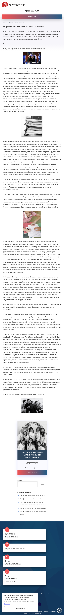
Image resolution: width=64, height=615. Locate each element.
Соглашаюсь (20, 608)
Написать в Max (41, 567)
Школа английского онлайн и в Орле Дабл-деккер (14, 5)
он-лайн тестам (24, 363)
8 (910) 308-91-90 (11, 545)
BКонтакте (24, 590)
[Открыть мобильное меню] (60, 4)
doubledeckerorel (42, 564)
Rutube (40, 590)
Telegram (34, 590)
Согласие (7, 604)
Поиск (19, 480)
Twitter (29, 590)
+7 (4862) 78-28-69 (12, 548)
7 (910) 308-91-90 (32, 11)
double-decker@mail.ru (13, 564)
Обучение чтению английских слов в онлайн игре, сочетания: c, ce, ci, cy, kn (33, 510)
